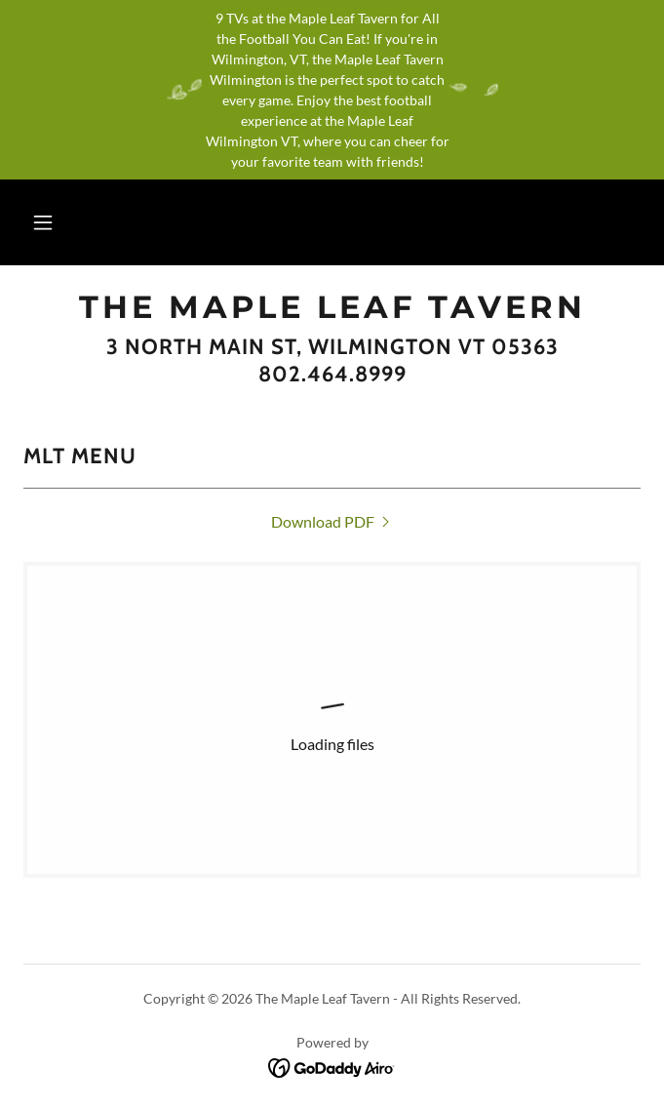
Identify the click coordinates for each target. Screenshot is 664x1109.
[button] (42, 222)
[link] (332, 307)
